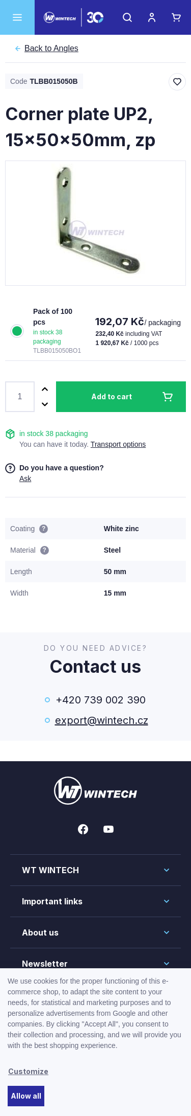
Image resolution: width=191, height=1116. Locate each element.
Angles (51, 48)
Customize (28, 1071)
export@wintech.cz (101, 720)
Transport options (118, 444)
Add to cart (111, 396)
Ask (25, 478)
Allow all (26, 1095)
